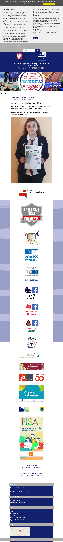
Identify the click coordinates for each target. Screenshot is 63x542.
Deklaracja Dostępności (18, 520)
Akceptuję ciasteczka (49, 3)
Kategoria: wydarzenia (27, 97)
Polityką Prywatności (42, 1)
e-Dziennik (14, 513)
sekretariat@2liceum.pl (18, 502)
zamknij (35, 38)
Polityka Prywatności (17, 517)
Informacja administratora (31, 47)
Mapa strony (24, 45)
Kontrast (46, 45)
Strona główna (17, 45)
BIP (12, 511)
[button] (61, 81)
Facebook (14, 515)
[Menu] (31, 93)
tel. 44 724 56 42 (16, 500)
